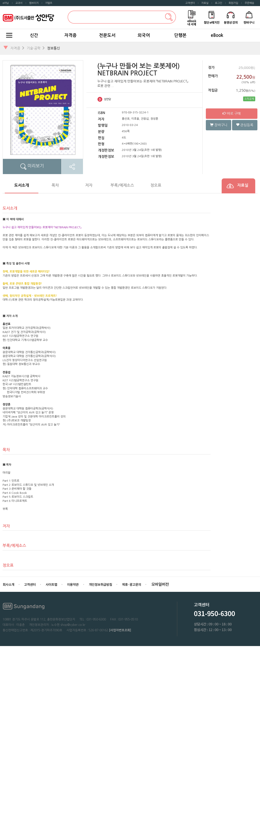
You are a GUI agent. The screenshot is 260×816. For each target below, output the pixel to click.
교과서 (19, 3)
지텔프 (48, 3)
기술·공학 (34, 48)
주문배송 (249, 3)
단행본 (180, 35)
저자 (89, 185)
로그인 (218, 3)
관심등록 (244, 125)
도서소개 (21, 185)
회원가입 (233, 3)
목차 (55, 185)
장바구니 (218, 125)
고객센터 (190, 3)
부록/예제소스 (122, 185)
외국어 (144, 35)
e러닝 (6, 3)
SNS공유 (72, 166)
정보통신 (53, 48)
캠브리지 (34, 3)
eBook (217, 35)
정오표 (155, 185)
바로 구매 (232, 113)
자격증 (70, 35)
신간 (34, 35)
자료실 (204, 3)
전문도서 (107, 35)
